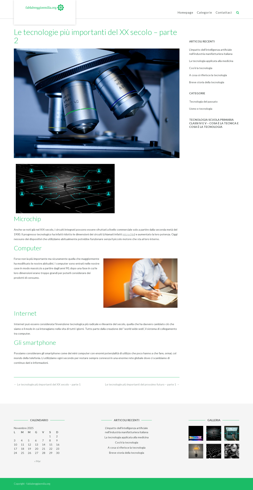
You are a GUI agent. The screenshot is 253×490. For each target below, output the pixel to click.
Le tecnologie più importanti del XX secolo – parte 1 (47, 384)
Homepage (185, 13)
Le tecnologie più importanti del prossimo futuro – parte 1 (142, 384)
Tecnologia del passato (203, 101)
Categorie (204, 13)
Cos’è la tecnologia (200, 68)
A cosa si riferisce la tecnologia (208, 75)
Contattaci (224, 13)
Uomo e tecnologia (200, 108)
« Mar (37, 461)
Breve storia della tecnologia (206, 82)
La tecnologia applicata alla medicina (211, 61)
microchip (128, 234)
